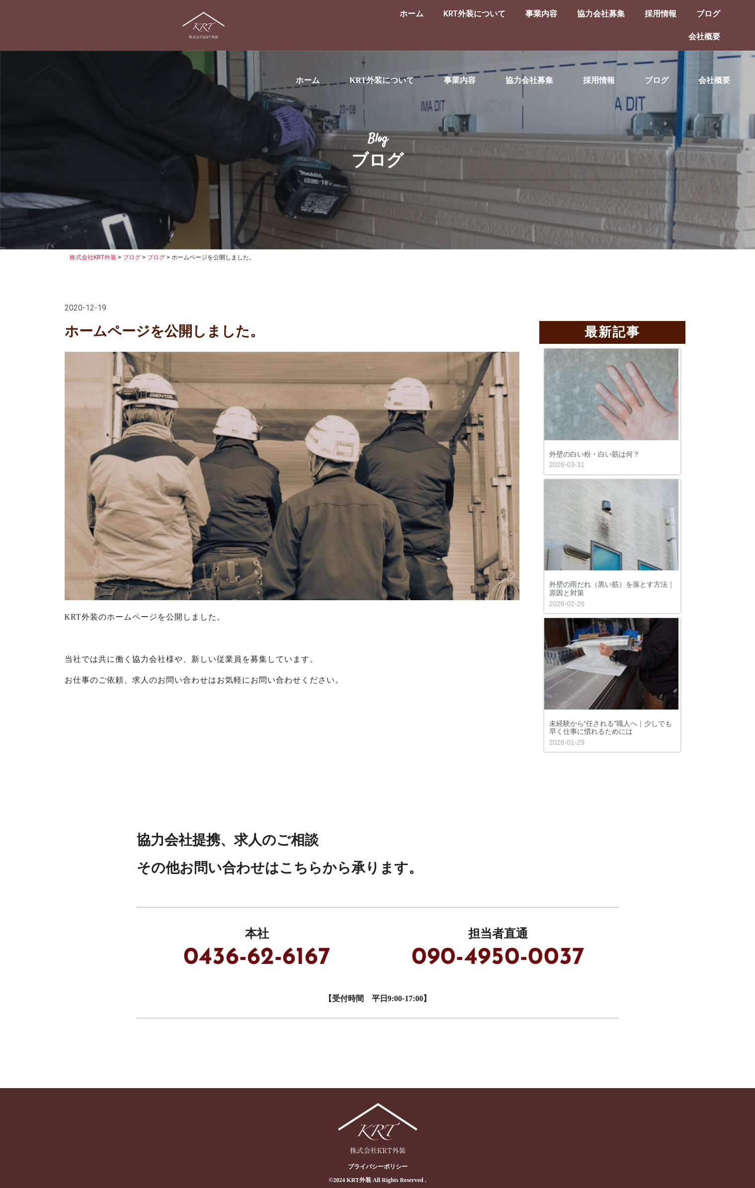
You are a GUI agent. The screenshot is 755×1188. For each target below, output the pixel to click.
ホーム (411, 13)
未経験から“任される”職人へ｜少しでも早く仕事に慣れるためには (610, 727)
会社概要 (704, 36)
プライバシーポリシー (378, 1166)
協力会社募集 (601, 13)
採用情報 (660, 13)
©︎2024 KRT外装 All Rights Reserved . (377, 1180)
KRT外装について (474, 13)
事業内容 (541, 13)
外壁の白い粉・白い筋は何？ (594, 454)
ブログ (708, 13)
